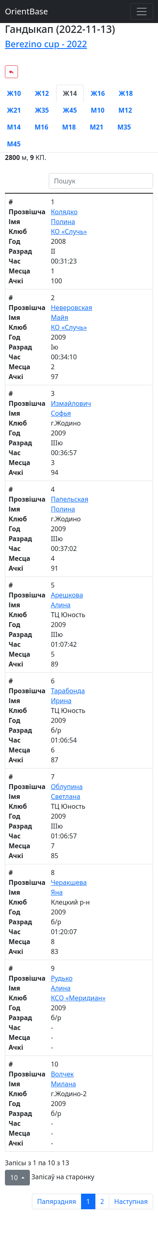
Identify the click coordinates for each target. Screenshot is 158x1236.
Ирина (61, 700)
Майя (59, 317)
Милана (63, 1083)
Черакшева (69, 882)
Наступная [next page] (131, 1201)
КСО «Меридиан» (78, 997)
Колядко (64, 211)
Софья (61, 413)
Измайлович (71, 403)
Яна (57, 892)
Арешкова (67, 594)
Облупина (67, 786)
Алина (60, 604)
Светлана (65, 796)
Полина (63, 221)
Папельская (69, 499)
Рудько (61, 978)
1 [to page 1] (88, 1201)
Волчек (62, 1074)
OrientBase (26, 11)
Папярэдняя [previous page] (56, 1201)
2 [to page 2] (102, 1201)
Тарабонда (68, 690)
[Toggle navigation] (141, 11)
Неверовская (71, 307)
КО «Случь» (69, 231)
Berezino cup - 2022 (46, 44)
